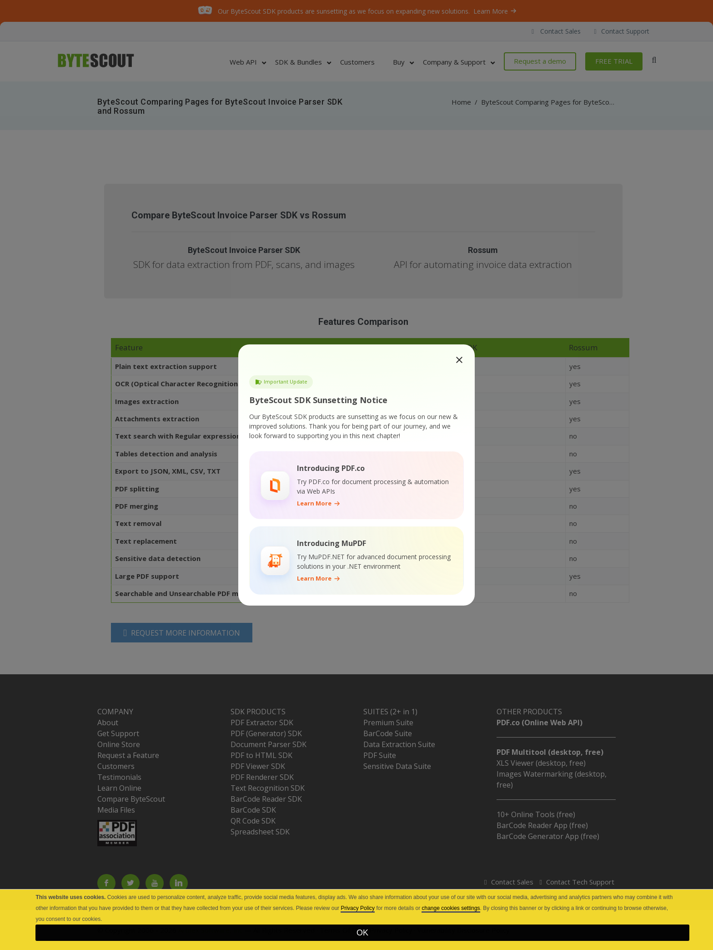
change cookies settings (451, 908)
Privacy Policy (358, 908)
